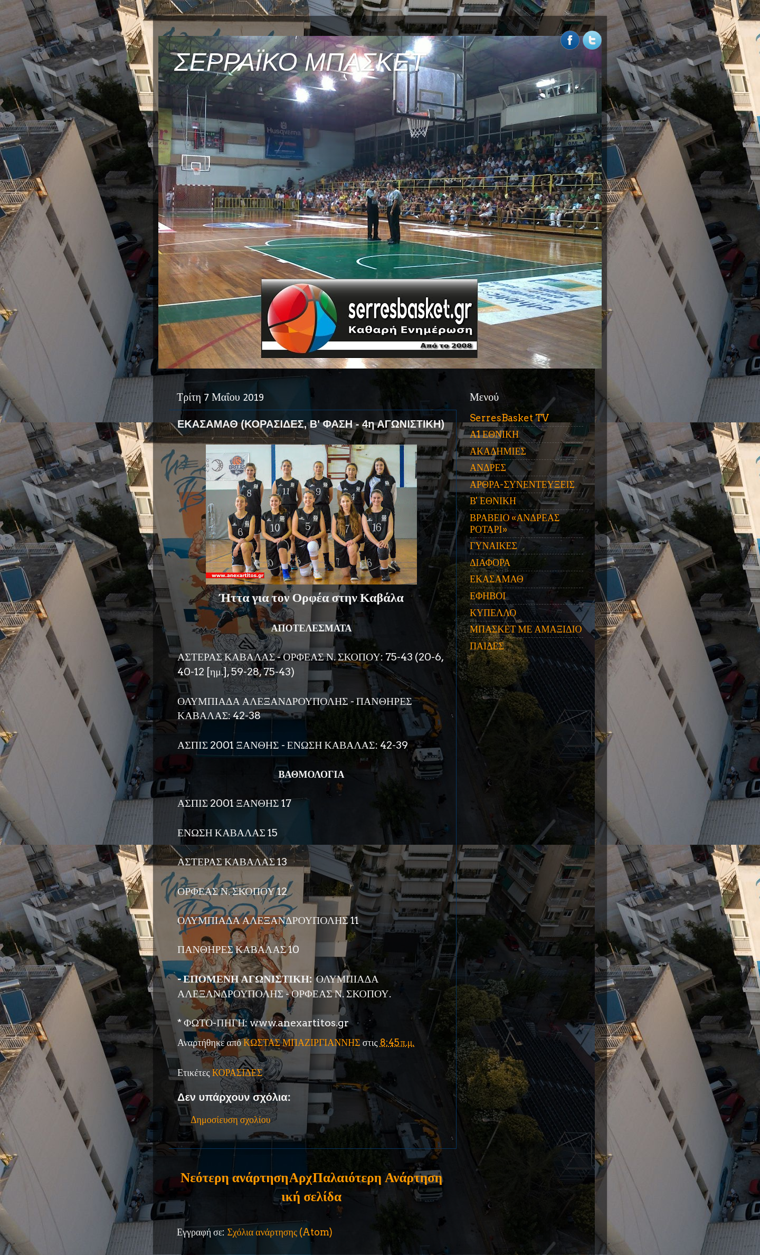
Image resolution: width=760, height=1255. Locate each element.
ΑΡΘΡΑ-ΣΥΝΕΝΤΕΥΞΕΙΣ (522, 484)
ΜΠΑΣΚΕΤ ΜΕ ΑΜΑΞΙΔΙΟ (526, 629)
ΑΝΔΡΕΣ (488, 467)
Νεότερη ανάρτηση (234, 1177)
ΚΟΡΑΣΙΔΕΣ (237, 1072)
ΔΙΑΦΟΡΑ (490, 562)
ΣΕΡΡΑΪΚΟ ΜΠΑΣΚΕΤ (299, 62)
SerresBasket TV (509, 417)
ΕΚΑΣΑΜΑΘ (497, 578)
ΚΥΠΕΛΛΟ (493, 612)
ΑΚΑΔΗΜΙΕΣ (498, 451)
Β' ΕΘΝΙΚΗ (493, 500)
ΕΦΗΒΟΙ (488, 595)
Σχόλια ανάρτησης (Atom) (279, 1232)
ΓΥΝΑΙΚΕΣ (493, 545)
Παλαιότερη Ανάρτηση (377, 1177)
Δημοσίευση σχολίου (231, 1119)
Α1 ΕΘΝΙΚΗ (494, 434)
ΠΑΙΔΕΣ (487, 646)
